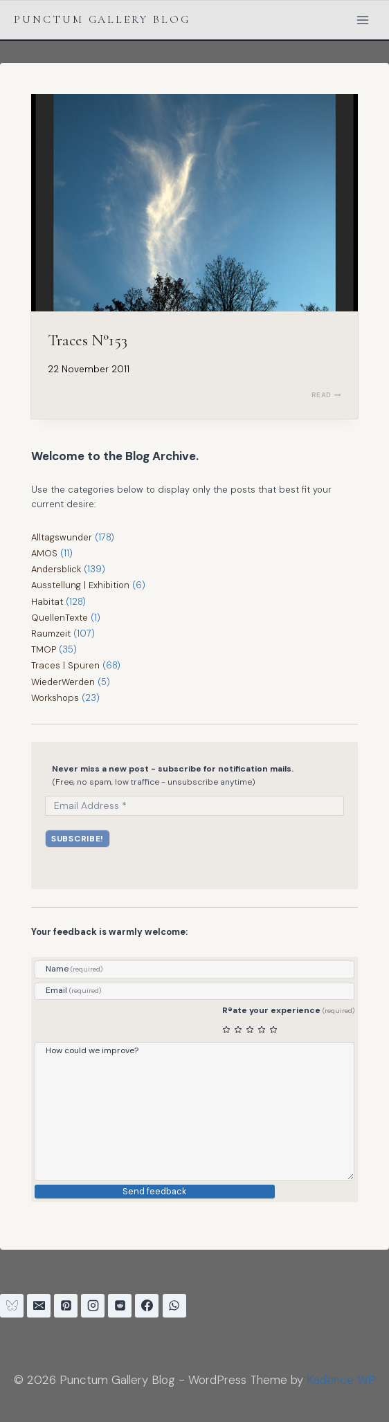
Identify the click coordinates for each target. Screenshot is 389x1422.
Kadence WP (341, 1379)
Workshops (55, 698)
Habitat (47, 602)
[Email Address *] (194, 805)
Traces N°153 (87, 340)
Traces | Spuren (65, 665)
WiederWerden (63, 682)
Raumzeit (51, 633)
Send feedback (155, 1192)
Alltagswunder (62, 537)
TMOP (43, 649)
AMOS (44, 553)
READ (326, 394)
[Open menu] (362, 19)
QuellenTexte (59, 617)
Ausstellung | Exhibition (80, 585)
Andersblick (56, 569)
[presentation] (194, 203)
